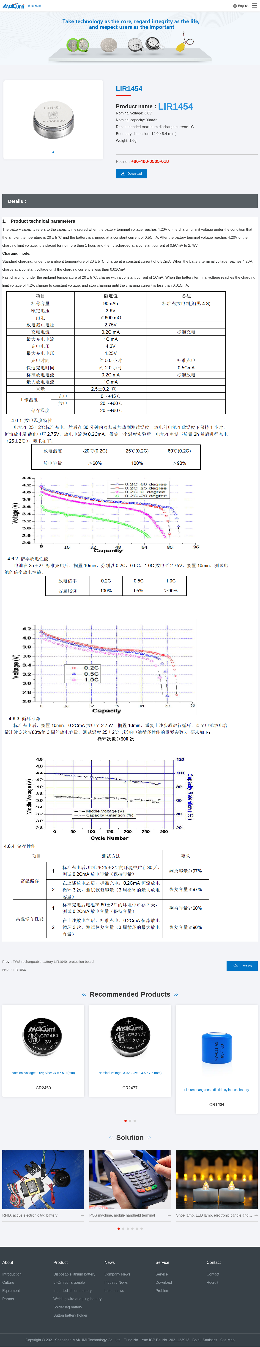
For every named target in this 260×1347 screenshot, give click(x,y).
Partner (8, 1299)
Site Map (227, 1340)
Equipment (11, 1291)
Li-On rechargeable (69, 1283)
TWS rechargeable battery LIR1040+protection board (53, 961)
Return (246, 966)
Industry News (116, 1283)
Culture (8, 1283)
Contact (213, 1274)
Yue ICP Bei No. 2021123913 (165, 1340)
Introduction (12, 1274)
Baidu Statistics (206, 1340)
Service (162, 1274)
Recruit (212, 1283)
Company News (117, 1274)
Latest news (114, 1291)
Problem (162, 1291)
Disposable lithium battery (74, 1274)
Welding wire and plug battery (77, 1299)
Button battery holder (70, 1316)
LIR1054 (19, 970)
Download (131, 174)
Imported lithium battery (72, 1291)
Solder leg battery (67, 1307)
